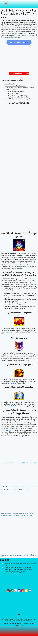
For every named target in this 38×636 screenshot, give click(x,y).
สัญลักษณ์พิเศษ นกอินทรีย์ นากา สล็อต (18, 97)
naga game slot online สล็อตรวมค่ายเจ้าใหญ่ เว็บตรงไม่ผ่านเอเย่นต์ (20, 564)
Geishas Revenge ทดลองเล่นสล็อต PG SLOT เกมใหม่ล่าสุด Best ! (19, 487)
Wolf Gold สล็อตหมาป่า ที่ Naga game (15, 86)
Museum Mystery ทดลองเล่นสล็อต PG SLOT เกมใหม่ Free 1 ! (18, 513)
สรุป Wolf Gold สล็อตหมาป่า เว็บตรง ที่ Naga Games (19, 99)
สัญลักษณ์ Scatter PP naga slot (16, 91)
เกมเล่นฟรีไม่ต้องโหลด (12, 406)
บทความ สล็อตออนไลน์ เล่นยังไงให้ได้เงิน (14, 571)
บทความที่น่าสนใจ (10, 84)
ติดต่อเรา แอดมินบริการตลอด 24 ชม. (13, 573)
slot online (31, 279)
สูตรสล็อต (8, 430)
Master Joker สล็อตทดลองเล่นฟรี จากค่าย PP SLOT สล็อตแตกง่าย (18, 556)
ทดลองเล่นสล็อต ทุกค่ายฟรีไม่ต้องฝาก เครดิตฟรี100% (18, 569)
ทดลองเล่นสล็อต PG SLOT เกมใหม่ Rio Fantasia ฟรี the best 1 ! (19, 515)
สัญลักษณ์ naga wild (13, 93)
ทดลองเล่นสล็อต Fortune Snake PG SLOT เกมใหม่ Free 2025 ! (18, 463)
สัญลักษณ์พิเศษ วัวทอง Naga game (17, 95)
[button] (6, 3)
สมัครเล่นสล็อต (9, 332)
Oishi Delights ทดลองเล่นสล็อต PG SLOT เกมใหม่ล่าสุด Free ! (18, 490)
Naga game (22, 266)
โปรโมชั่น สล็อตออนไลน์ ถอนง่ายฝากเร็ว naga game (17, 567)
